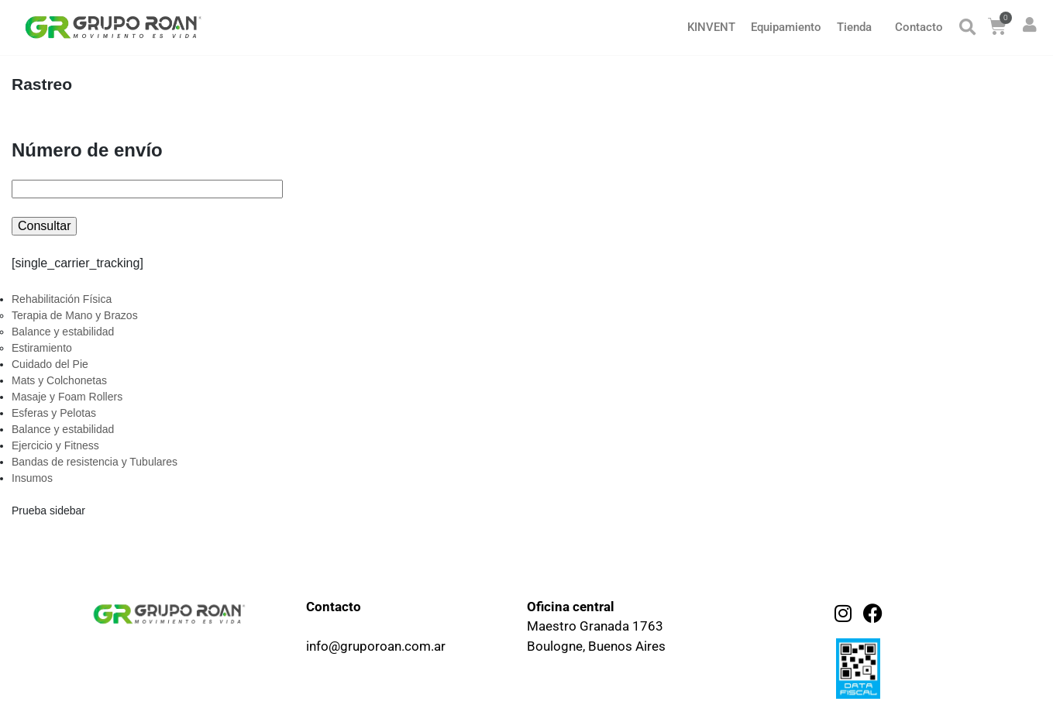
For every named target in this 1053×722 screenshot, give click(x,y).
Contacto (919, 27)
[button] (967, 27)
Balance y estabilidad (63, 331)
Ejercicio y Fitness (55, 445)
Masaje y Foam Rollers (67, 396)
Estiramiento (42, 348)
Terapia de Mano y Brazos (75, 315)
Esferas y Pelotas (54, 413)
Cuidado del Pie (50, 364)
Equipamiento (786, 27)
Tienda (854, 27)
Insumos (32, 478)
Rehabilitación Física (62, 299)
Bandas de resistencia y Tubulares (94, 462)
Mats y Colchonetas (59, 380)
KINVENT (711, 27)
